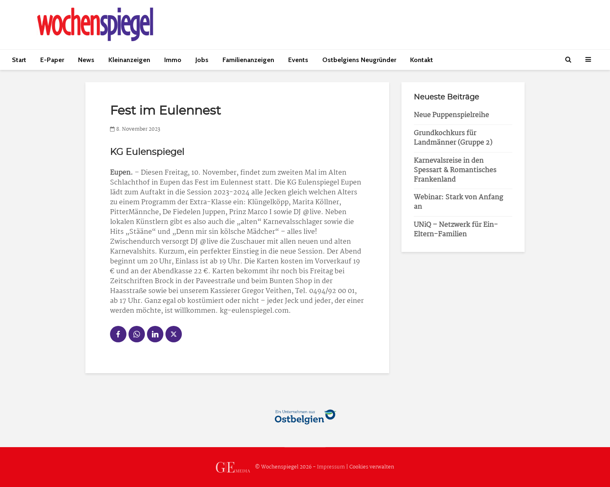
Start (19, 60)
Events (298, 60)
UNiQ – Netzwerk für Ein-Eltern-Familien (456, 229)
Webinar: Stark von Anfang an (458, 202)
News (86, 60)
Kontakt (421, 60)
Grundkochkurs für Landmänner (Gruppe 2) (453, 138)
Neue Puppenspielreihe (451, 115)
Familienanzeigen (248, 60)
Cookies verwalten (371, 467)
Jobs (202, 60)
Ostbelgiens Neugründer (359, 60)
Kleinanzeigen (129, 60)
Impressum (331, 467)
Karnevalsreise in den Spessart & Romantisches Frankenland (455, 170)
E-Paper (52, 60)
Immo (172, 60)
